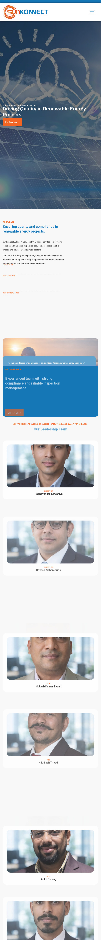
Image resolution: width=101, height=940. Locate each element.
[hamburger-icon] (92, 12)
